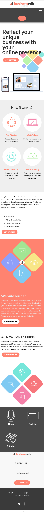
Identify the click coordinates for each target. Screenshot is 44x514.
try (22, 18)
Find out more (10, 355)
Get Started (10, 60)
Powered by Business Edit (22, 511)
